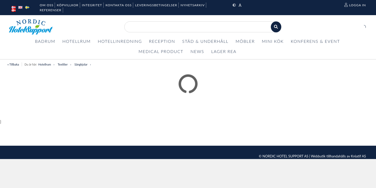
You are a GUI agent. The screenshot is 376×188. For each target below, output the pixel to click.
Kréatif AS (358, 156)
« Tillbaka (13, 64)
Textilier (63, 64)
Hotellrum (44, 64)
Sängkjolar (81, 64)
